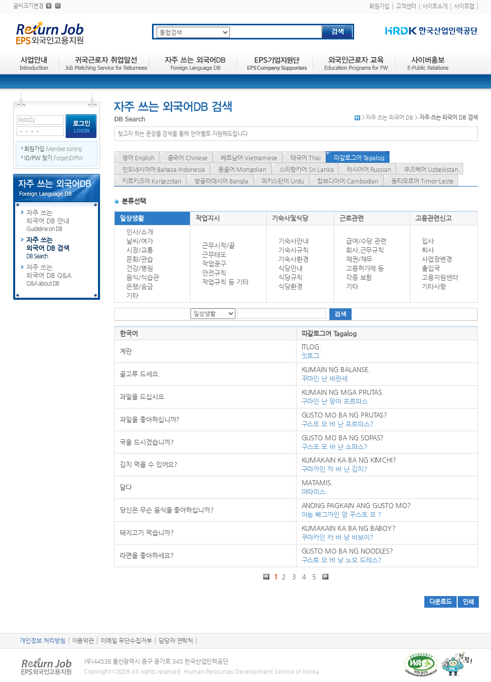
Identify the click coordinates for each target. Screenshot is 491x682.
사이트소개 (435, 6)
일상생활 (132, 218)
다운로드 (440, 601)
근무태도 (214, 254)
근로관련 (351, 218)
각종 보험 (359, 277)
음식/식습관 (142, 277)
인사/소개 (139, 232)
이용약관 (83, 640)
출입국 (431, 268)
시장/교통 (139, 250)
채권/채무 (359, 259)
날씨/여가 (139, 241)
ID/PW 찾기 (53, 158)
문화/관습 (139, 259)
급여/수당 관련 (366, 241)
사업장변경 (437, 259)
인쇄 (468, 601)
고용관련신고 (433, 218)
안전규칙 (214, 273)
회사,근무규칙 (365, 250)
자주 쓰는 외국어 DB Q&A (62, 275)
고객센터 (406, 6)
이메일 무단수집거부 (126, 640)
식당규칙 (290, 277)
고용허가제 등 (365, 268)
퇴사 (428, 250)
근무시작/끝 (218, 245)
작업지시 (207, 218)
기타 (132, 295)
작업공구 (214, 263)
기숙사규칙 (293, 250)
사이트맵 (464, 6)
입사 (428, 241)
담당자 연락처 (176, 640)
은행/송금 (139, 286)
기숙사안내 (293, 241)
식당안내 (290, 268)
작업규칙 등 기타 (225, 282)
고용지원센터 (440, 277)
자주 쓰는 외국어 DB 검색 (62, 248)
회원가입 (379, 6)
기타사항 (434, 286)
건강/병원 (139, 268)
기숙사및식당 (290, 218)
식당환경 (290, 286)
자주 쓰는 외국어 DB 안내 (62, 221)
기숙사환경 (293, 259)
